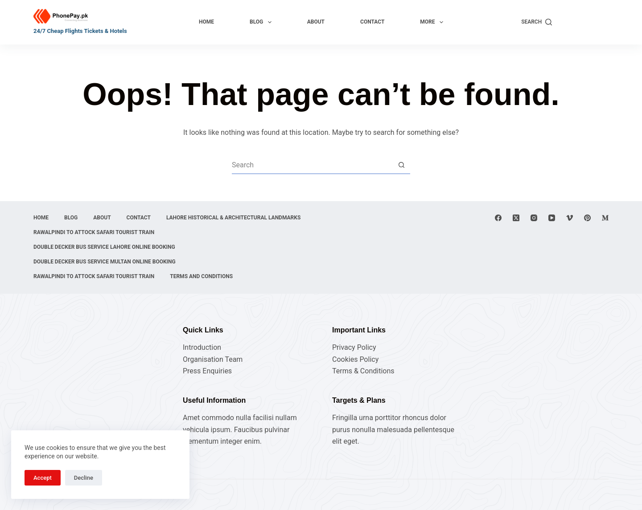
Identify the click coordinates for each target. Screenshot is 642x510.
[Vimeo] (569, 218)
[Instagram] (534, 218)
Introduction (202, 347)
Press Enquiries (207, 371)
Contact (372, 22)
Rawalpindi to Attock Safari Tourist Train (93, 232)
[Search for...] (312, 165)
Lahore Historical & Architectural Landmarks (233, 218)
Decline (83, 477)
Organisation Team (213, 359)
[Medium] (605, 218)
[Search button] (401, 165)
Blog (262, 22)
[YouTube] (551, 218)
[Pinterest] (587, 218)
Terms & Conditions (363, 371)
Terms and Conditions (201, 276)
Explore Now (584, 22)
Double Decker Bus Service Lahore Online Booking (104, 247)
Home (206, 22)
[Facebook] (498, 218)
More (433, 22)
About (316, 22)
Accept (42, 477)
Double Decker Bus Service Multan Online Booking (104, 262)
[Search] (536, 22)
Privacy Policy (354, 347)
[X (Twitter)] (516, 218)
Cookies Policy (355, 359)
